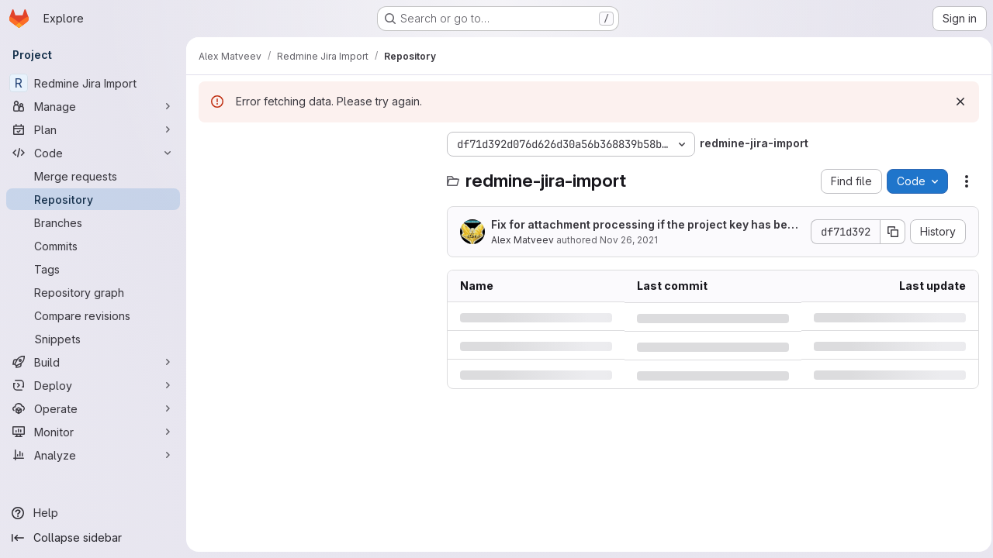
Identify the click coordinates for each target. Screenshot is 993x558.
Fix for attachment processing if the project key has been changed (642, 225)
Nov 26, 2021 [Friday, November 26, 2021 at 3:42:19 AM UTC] (629, 240)
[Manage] (93, 106)
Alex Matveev (522, 240)
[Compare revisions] (93, 315)
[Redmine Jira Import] (93, 83)
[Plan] (93, 129)
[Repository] (93, 199)
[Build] (93, 362)
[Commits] (93, 246)
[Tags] (93, 269)
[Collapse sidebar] (93, 538)
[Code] (93, 153)
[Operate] (93, 408)
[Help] (93, 513)
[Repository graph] (93, 292)
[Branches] (93, 222)
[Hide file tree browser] (211, 144)
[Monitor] (93, 432)
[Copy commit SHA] (888, 231)
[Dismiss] (955, 101)
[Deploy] (93, 385)
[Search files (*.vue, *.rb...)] (315, 175)
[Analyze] (93, 455)
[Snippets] (93, 339)
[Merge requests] (93, 176)
